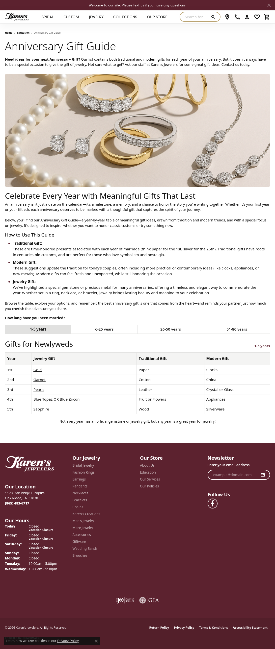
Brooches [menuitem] (80, 555)
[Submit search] (214, 16)
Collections (125, 16)
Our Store (157, 16)
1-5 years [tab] (38, 329)
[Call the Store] (17, 503)
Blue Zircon (70, 399)
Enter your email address (229, 464)
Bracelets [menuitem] (80, 500)
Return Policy (159, 627)
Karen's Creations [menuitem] (86, 513)
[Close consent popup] (96, 641)
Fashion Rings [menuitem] (84, 472)
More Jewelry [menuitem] (83, 527)
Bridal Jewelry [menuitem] (83, 465)
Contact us (230, 64)
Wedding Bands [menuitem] (85, 548)
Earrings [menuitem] (79, 479)
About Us (147, 465)
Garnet (39, 379)
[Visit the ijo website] (125, 600)
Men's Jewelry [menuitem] (83, 520)
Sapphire (41, 409)
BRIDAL (47, 16)
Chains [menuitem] (78, 507)
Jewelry (96, 16)
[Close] (269, 5)
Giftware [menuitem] (79, 541)
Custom (71, 16)
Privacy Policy (184, 627)
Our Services (150, 479)
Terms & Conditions (213, 627)
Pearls (38, 389)
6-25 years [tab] (104, 329)
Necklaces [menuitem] (80, 493)
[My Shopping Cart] (267, 17)
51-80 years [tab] (236, 329)
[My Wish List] (257, 17)
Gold (37, 369)
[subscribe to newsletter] (263, 474)
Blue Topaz (43, 399)
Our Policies (149, 486)
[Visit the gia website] (149, 600)
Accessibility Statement (250, 627)
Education (23, 32)
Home (8, 32)
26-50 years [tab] (170, 329)
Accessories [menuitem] (82, 534)
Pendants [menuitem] (80, 486)
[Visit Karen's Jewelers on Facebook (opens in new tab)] (213, 503)
